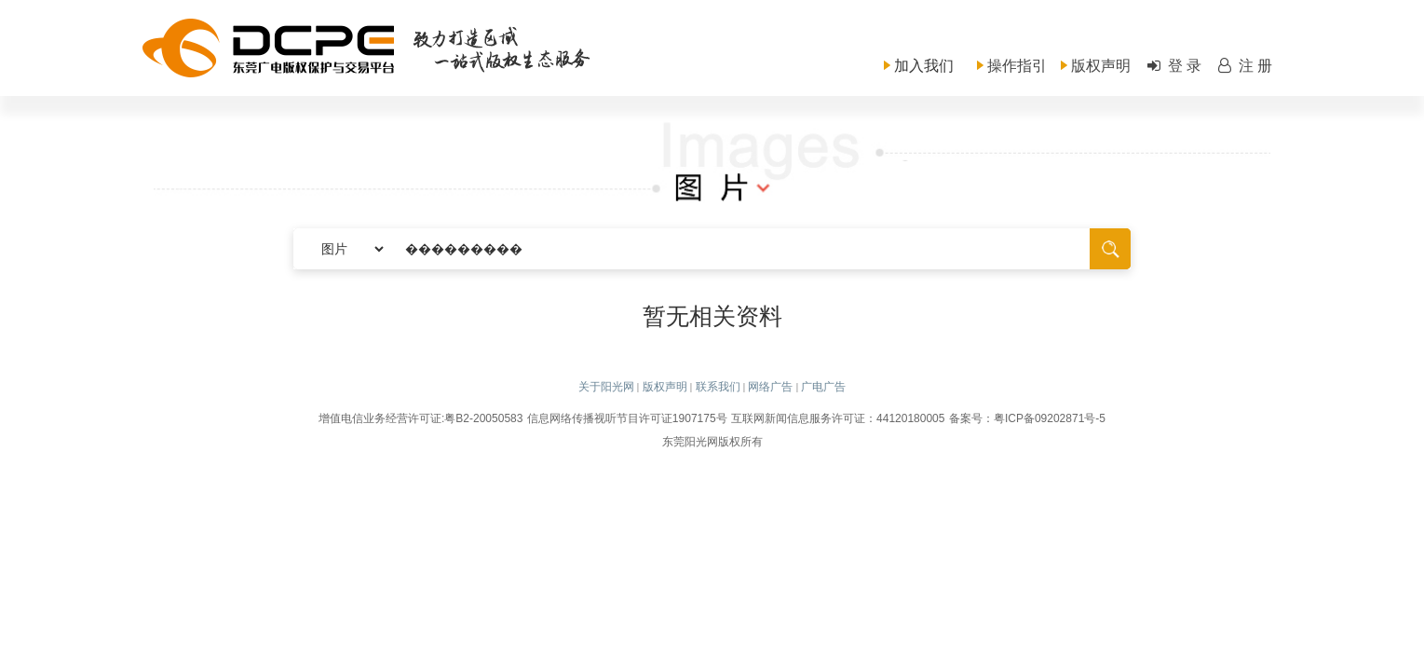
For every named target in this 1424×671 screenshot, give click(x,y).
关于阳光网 (606, 386)
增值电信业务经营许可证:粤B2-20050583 (420, 418)
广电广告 (823, 386)
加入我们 (924, 66)
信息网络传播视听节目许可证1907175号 (627, 418)
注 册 (1243, 66)
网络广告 (770, 386)
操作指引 (1017, 66)
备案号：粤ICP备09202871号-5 (1027, 418)
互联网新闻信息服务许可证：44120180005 (837, 418)
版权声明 (1101, 66)
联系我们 (718, 386)
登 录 (1173, 66)
